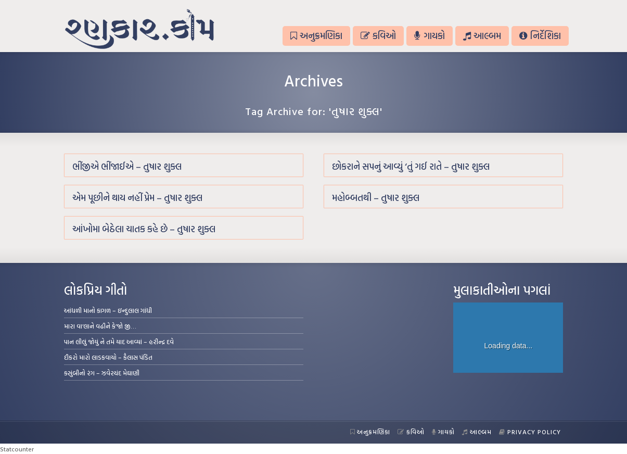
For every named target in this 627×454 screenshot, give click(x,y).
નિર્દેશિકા (539, 36)
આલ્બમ (482, 36)
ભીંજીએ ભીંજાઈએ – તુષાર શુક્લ (127, 166)
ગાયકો (429, 36)
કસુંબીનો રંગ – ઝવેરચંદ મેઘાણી (101, 372)
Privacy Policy (530, 431)
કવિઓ (378, 36)
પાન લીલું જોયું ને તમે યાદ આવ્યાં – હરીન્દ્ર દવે (119, 341)
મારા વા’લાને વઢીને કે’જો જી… (100, 326)
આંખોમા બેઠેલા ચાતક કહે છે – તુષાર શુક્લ (143, 229)
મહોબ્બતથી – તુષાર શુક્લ (375, 198)
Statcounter (17, 448)
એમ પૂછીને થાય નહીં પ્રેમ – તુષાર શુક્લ (137, 198)
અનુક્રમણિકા (316, 36)
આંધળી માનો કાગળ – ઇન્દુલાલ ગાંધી (108, 310)
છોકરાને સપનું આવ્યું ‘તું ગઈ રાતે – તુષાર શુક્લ (411, 166)
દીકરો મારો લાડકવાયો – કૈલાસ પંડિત (108, 357)
